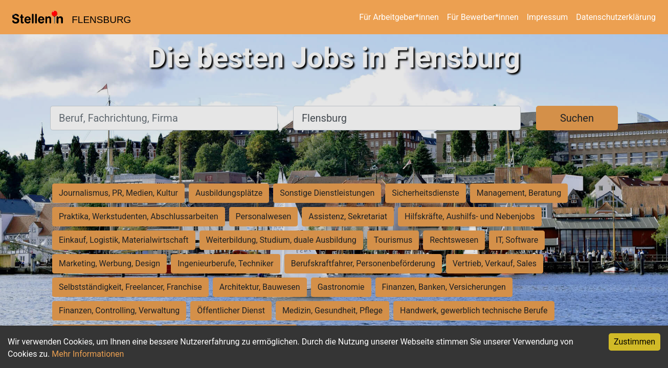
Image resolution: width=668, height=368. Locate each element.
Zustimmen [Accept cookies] (634, 342)
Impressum (547, 17)
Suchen (577, 118)
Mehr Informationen (88, 354)
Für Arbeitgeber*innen (398, 17)
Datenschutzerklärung (616, 17)
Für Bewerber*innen (483, 17)
